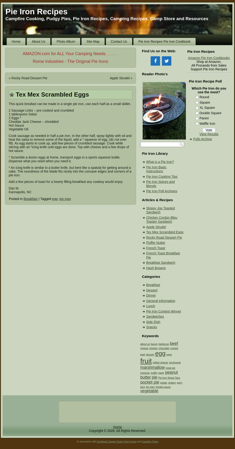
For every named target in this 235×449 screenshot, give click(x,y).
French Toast (155, 248)
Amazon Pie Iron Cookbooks (209, 58)
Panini (204, 118)
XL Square (207, 107)
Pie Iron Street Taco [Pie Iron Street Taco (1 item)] (169, 377)
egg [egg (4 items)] (160, 353)
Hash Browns (156, 268)
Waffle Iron (207, 123)
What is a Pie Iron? (160, 162)
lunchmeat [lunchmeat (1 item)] (174, 362)
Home (16, 41)
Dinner (151, 295)
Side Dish (153, 322)
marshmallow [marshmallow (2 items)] (152, 367)
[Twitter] (166, 61)
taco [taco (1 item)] (142, 386)
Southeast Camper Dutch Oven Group (117, 441)
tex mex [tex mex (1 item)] (150, 386)
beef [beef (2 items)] (174, 343)
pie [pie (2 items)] (154, 377)
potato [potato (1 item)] (163, 382)
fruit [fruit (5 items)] (146, 361)
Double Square (210, 113)
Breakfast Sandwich (160, 262)
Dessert (151, 290)
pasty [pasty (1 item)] (161, 372)
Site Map (92, 41)
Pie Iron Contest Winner (163, 311)
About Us (38, 41)
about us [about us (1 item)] (145, 344)
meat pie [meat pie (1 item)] (170, 367)
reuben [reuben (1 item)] (172, 382)
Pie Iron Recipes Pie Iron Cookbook (164, 41)
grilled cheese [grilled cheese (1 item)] (160, 362)
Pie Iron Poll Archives (161, 191)
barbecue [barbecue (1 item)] (164, 344)
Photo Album (66, 41)
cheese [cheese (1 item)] (144, 348)
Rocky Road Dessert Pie (29, 78)
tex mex (65, 199)
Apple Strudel (119, 78)
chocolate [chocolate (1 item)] (164, 348)
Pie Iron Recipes (36, 11)
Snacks (151, 327)
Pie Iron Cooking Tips (161, 176)
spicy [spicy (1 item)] (179, 382)
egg (55, 199)
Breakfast (30, 199)
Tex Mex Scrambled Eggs (165, 232)
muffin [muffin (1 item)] (154, 372)
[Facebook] (155, 61)
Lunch (150, 306)
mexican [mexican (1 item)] (145, 372)
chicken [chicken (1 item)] (153, 348)
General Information (160, 301)
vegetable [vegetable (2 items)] (149, 391)
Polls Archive (202, 139)
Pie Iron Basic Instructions (156, 169)
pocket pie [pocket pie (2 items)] (149, 382)
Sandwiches (155, 316)
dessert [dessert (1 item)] (150, 354)
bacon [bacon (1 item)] (154, 344)
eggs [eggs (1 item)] (169, 354)
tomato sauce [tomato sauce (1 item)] (163, 386)
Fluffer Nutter (155, 243)
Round (204, 97)
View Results (209, 134)
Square (205, 102)
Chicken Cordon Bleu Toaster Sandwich (161, 220)
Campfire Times (150, 441)
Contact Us (119, 41)
